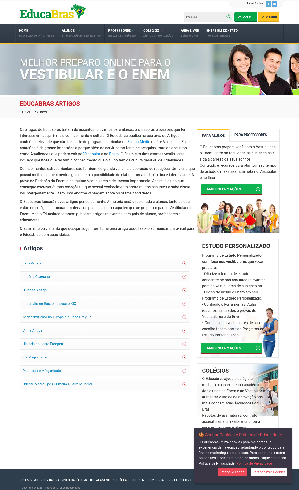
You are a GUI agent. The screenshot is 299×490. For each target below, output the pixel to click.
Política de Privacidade (254, 463)
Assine (271, 16)
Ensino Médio (138, 142)
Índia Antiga (31, 263)
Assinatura (66, 480)
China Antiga (32, 330)
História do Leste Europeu (42, 344)
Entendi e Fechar (232, 472)
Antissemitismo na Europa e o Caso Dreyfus (56, 317)
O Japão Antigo (34, 290)
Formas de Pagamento (94, 480)
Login (247, 16)
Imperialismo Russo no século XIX (49, 303)
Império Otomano (36, 277)
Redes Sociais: (255, 3)
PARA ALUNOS (213, 135)
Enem (114, 154)
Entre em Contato (154, 480)
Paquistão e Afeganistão (41, 371)
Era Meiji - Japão (35, 357)
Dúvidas (48, 480)
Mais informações (233, 189)
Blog (174, 480)
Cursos (186, 480)
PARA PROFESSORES (250, 135)
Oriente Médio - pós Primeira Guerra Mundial (57, 384)
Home (26, 112)
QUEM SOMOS (30, 480)
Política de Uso (126, 480)
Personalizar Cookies (269, 472)
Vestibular (91, 154)
